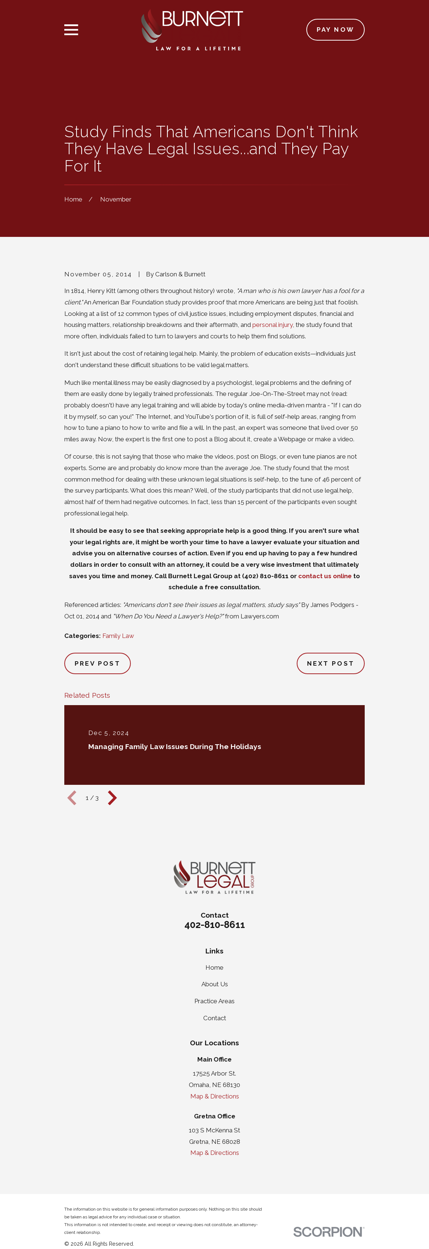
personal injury (272, 324)
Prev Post (98, 663)
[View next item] (112, 797)
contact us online (325, 576)
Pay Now (336, 29)
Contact (214, 1018)
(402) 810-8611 (265, 576)
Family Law (118, 635)
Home (214, 967)
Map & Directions (214, 1096)
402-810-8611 (214, 924)
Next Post (331, 663)
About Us (214, 984)
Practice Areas (214, 1001)
